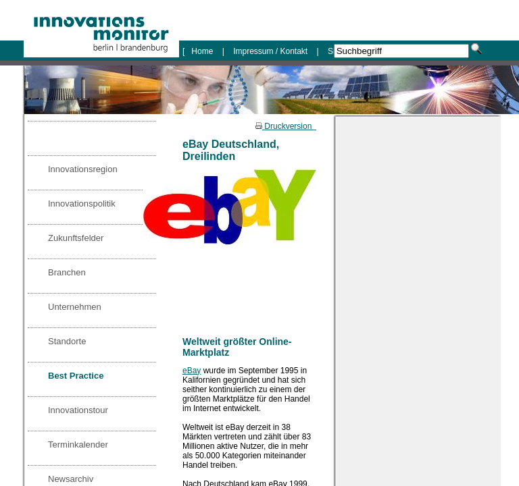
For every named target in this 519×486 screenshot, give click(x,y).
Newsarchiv (70, 479)
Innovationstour (78, 410)
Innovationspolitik (82, 203)
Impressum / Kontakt (270, 51)
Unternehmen (74, 307)
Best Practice (75, 376)
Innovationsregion (83, 169)
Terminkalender (78, 444)
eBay (191, 370)
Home (203, 51)
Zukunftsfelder (75, 238)
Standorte (67, 341)
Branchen (67, 272)
